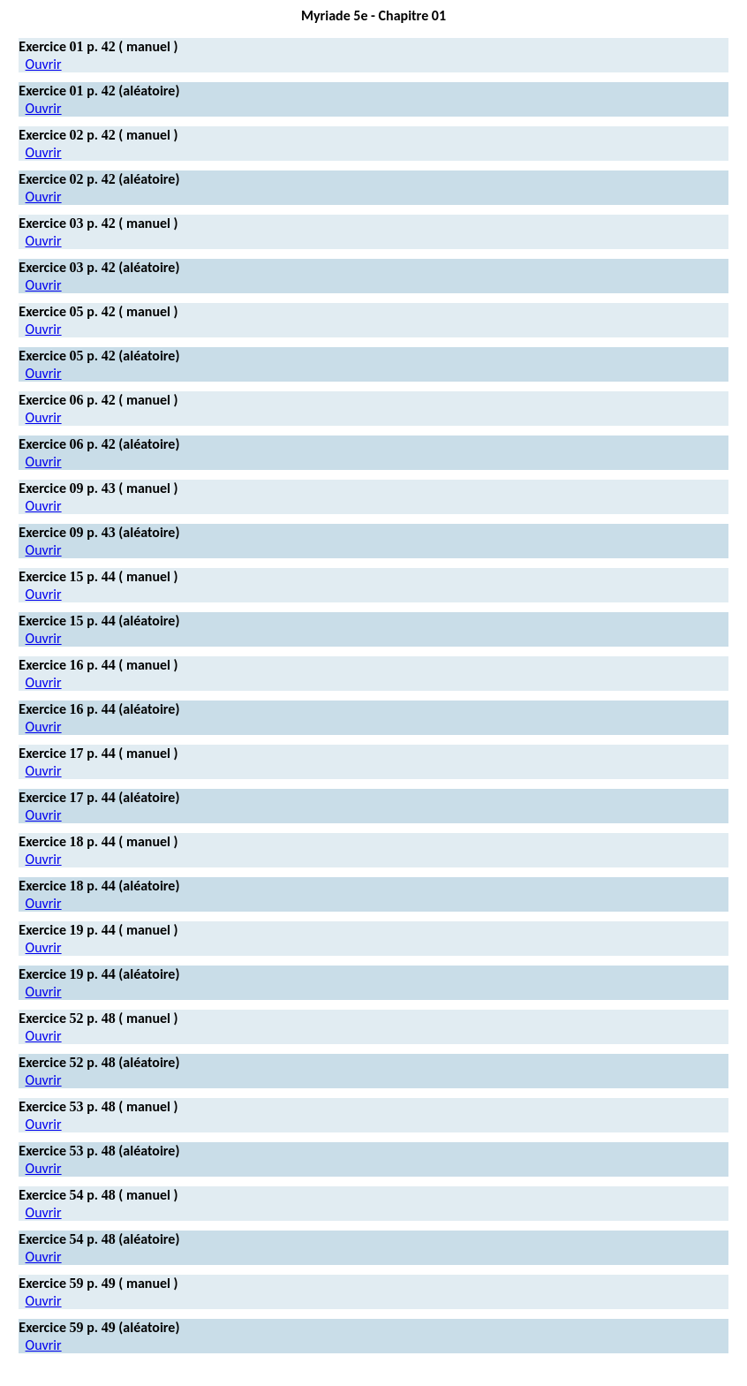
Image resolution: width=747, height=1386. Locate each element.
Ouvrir (44, 64)
